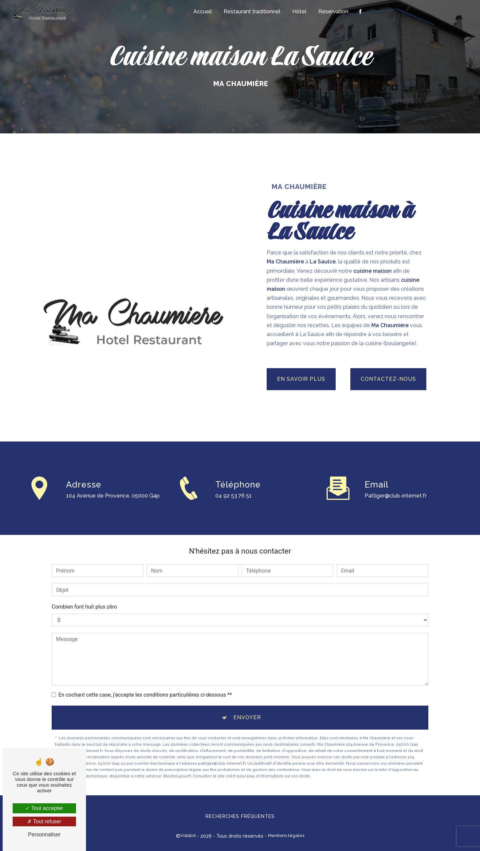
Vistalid (188, 835)
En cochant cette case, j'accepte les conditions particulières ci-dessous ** (145, 695)
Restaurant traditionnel (252, 11)
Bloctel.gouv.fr (177, 776)
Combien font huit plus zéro (84, 607)
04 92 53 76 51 (233, 505)
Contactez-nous (388, 379)
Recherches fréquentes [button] (240, 816)
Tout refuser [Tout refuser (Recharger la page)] (44, 821)
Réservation (333, 11)
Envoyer (247, 717)
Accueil (202, 11)
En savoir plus (301, 379)
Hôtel (299, 11)
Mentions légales (286, 835)
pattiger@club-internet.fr (396, 486)
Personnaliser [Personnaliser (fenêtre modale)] (44, 834)
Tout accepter (44, 808)
